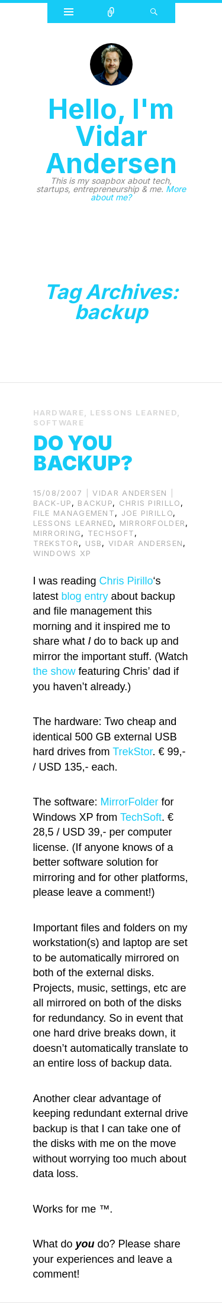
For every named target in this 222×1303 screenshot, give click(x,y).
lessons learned (73, 523)
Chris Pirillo (150, 503)
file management (74, 513)
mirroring (57, 533)
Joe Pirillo (147, 513)
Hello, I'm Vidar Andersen (111, 136)
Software (58, 422)
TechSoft (111, 533)
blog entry (85, 596)
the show (54, 671)
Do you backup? (83, 453)
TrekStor (56, 543)
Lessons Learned (134, 412)
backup (95, 503)
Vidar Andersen (129, 493)
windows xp (62, 553)
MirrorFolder (153, 523)
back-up (52, 503)
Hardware (58, 412)
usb (93, 543)
